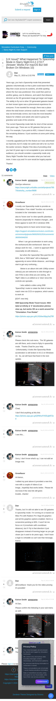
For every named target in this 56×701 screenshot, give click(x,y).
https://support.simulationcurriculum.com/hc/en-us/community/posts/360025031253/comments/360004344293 (34, 234)
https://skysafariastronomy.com (17, 679)
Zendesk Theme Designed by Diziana (28, 695)
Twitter (11, 170)
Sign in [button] (37, 9)
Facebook (7, 170)
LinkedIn (14, 170)
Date (45, 176)
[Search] (22, 19)
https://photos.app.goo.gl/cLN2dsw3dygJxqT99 (34, 316)
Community (31, 47)
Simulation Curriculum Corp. (13, 47)
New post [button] (49, 56)
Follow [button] (48, 74)
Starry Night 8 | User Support (15, 50)
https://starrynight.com (14, 674)
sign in (10, 664)
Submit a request (22, 9)
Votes (52, 176)
